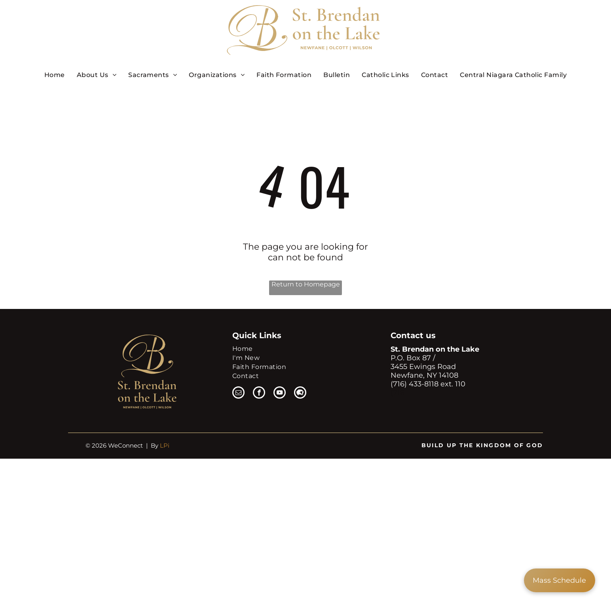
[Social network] (300, 393)
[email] (238, 393)
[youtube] (279, 393)
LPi (164, 445)
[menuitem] (54, 74)
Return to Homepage (305, 284)
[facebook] (259, 393)
